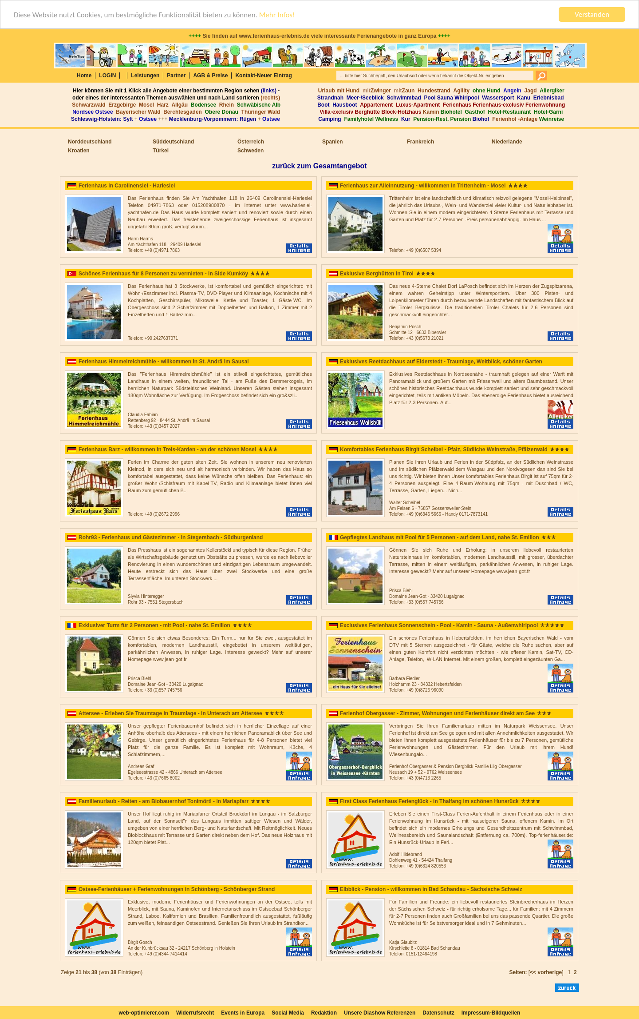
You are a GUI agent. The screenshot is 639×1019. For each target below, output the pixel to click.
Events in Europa (242, 1013)
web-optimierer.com (144, 1013)
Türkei (161, 150)
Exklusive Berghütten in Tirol (377, 274)
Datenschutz (438, 1013)
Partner (176, 75)
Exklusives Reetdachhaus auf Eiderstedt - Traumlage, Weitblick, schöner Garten (441, 361)
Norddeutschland (90, 142)
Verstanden (592, 14)
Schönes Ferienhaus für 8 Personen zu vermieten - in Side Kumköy (163, 274)
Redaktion (324, 1013)
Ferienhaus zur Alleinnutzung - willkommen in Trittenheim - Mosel (423, 186)
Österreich (250, 142)
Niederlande (507, 142)
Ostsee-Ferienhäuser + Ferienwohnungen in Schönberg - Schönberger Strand (177, 889)
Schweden (250, 150)
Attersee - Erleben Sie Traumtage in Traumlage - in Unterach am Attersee (170, 713)
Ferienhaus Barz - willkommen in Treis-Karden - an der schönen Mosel (167, 449)
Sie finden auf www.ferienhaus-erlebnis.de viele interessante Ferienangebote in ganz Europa (319, 36)
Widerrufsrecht (195, 1013)
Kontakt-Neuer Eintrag (263, 75)
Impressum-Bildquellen (491, 1013)
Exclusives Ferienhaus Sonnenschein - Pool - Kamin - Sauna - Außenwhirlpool (439, 625)
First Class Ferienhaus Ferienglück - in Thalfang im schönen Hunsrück (429, 801)
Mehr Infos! (277, 15)
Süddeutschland (173, 142)
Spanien (332, 142)
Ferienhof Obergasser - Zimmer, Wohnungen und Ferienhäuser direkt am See (437, 713)
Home (84, 75)
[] (546, 972)
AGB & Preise (210, 75)
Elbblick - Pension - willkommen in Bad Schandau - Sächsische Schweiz (431, 889)
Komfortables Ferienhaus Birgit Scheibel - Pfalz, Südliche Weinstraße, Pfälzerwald (444, 449)
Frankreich (420, 142)
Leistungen (145, 75)
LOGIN (107, 75)
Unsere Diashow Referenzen (379, 1013)
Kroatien (79, 150)
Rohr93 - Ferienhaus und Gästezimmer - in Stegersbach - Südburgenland (171, 537)
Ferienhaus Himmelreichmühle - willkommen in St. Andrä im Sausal (164, 361)
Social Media (288, 1013)
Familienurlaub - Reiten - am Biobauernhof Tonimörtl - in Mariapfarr (163, 801)
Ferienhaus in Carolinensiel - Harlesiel (127, 186)
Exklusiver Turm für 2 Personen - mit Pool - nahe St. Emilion (154, 625)
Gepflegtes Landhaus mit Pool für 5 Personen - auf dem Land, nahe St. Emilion (439, 537)
